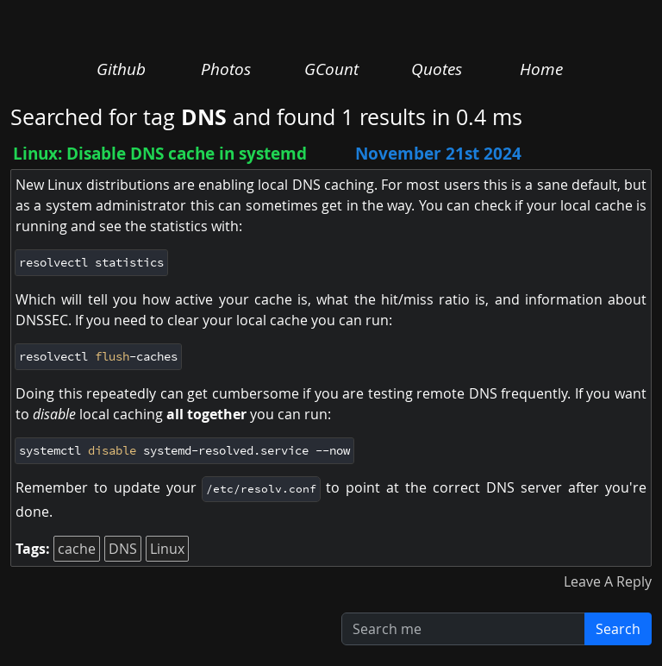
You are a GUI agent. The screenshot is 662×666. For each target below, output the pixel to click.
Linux (167, 548)
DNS (123, 548)
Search (618, 628)
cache (77, 548)
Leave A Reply (608, 581)
